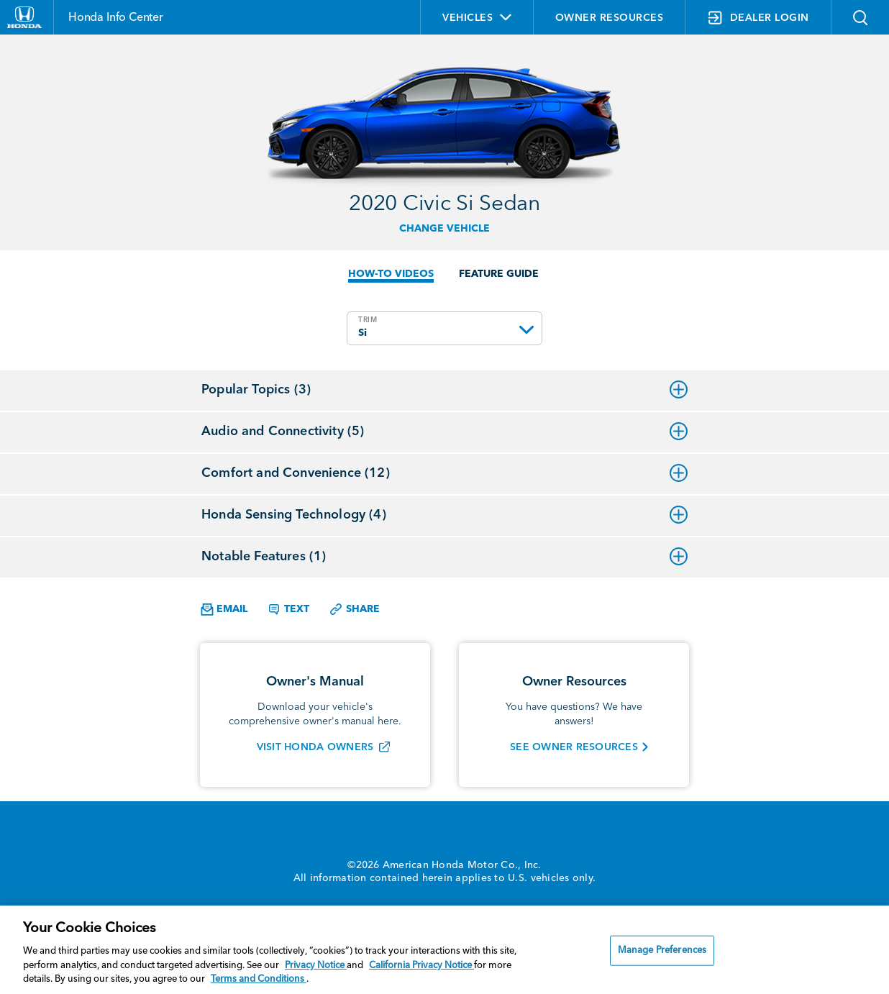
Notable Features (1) (444, 556)
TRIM (368, 320)
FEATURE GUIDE (499, 274)
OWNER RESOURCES (609, 18)
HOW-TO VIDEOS (391, 274)
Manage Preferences (662, 950)
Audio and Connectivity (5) (444, 431)
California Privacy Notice (421, 965)
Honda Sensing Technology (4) (444, 515)
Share (354, 609)
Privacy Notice (316, 965)
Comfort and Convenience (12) (444, 473)
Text (288, 609)
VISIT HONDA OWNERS (315, 747)
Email (224, 609)
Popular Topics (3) (444, 389)
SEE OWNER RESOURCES (574, 747)
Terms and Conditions (258, 979)
